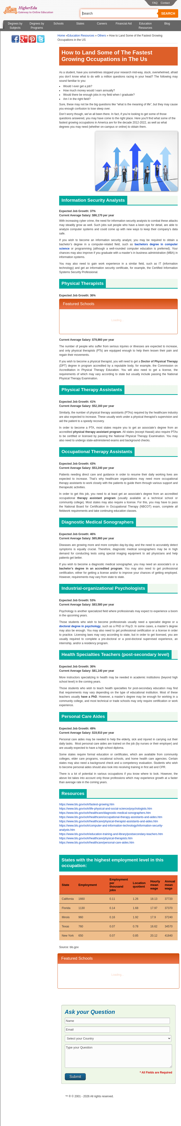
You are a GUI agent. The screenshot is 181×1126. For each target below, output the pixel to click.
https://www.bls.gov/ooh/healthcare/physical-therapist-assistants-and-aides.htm (108, 821)
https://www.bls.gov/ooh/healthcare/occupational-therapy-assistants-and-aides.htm (110, 817)
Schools (58, 23)
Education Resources (145, 25)
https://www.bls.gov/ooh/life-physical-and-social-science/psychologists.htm (105, 808)
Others (101, 35)
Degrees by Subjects (15, 25)
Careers (102, 23)
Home (61, 35)
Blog (167, 23)
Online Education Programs (28, 10)
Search (168, 13)
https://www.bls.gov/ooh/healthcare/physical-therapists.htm (95, 838)
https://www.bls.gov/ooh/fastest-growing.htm (86, 804)
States (80, 23)
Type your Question (118, 1056)
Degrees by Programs (37, 25)
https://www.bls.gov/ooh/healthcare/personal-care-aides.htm (96, 842)
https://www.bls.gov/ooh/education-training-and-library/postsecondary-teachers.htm (111, 834)
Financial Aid (124, 23)
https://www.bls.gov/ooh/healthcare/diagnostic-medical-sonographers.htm (105, 813)
